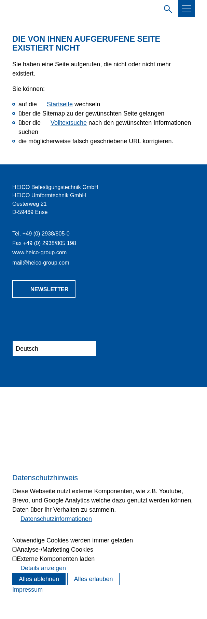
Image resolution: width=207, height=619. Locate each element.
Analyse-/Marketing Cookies (55, 549)
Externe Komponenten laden (56, 558)
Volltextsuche (69, 122)
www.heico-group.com (39, 252)
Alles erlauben (93, 579)
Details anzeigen (43, 568)
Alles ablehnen (39, 579)
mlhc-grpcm (40, 262)
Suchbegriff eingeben (166, 8)
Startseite (60, 104)
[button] (186, 8)
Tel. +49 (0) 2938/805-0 (41, 233)
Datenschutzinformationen (56, 518)
